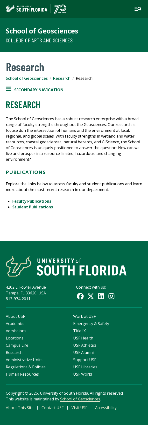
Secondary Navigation (34, 90)
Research (61, 78)
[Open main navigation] (138, 9)
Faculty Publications (31, 201)
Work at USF (84, 316)
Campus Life (17, 345)
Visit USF (79, 407)
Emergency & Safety (91, 323)
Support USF (84, 359)
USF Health (83, 338)
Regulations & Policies (26, 367)
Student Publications (32, 207)
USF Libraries (85, 367)
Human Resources (22, 374)
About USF (15, 316)
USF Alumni (83, 352)
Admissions (16, 330)
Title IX (79, 330)
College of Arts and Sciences (39, 40)
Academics (15, 323)
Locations (14, 338)
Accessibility (106, 407)
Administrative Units (24, 359)
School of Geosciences (42, 30)
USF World (82, 374)
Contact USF (52, 407)
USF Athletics (85, 345)
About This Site (20, 407)
